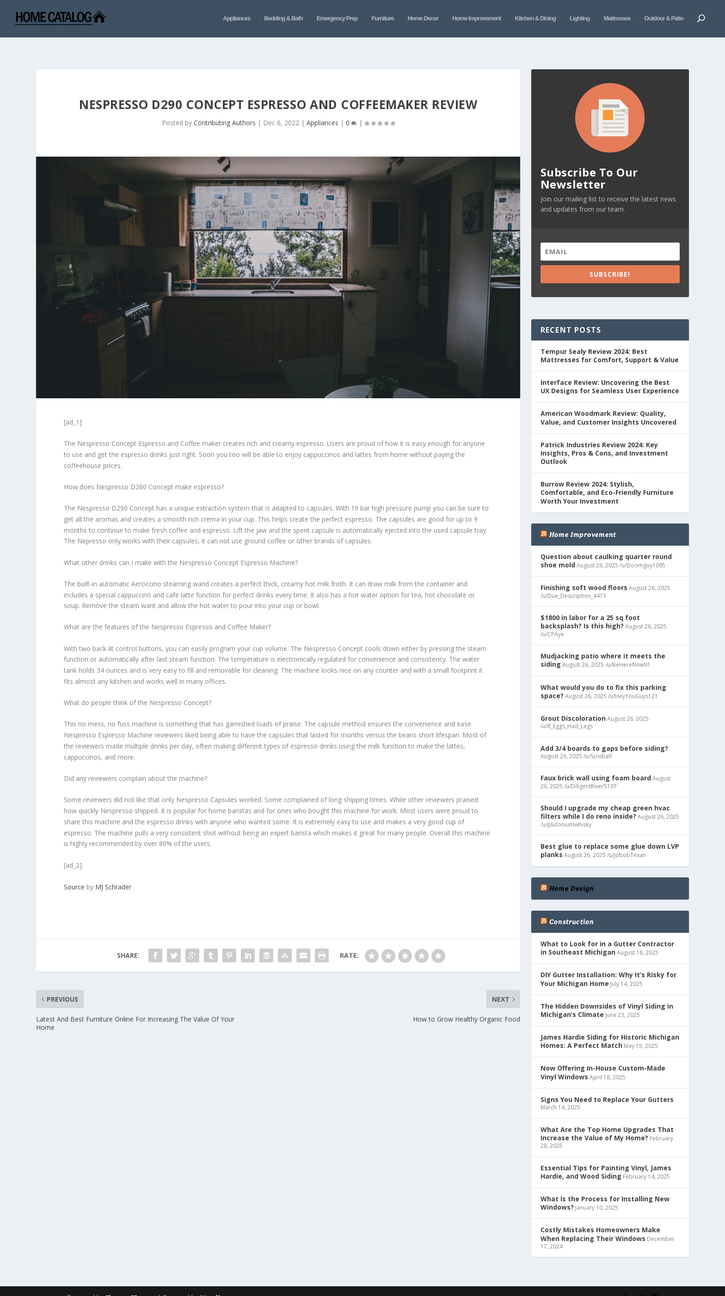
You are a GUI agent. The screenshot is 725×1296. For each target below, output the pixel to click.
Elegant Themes (130, 1283)
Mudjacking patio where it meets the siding (603, 646)
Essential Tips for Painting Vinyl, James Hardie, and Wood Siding (606, 1158)
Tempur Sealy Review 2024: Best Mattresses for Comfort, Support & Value (610, 341)
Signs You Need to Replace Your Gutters (607, 1085)
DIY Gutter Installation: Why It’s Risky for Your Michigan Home (608, 965)
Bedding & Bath (283, 17)
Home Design (571, 874)
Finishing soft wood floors (584, 573)
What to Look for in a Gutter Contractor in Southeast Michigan (607, 934)
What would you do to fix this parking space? (603, 677)
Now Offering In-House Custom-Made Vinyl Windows (603, 1058)
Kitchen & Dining (535, 17)
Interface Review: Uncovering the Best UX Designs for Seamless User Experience (610, 372)
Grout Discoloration (573, 704)
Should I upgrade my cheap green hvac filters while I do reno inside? (605, 798)
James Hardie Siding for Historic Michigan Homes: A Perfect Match (610, 1027)
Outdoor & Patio (663, 17)
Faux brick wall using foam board (596, 764)
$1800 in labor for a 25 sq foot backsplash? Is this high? (590, 607)
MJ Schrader (113, 873)
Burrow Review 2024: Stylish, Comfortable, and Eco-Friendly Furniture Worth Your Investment (607, 478)
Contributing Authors (225, 108)
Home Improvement (476, 17)
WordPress (217, 1283)
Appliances (236, 17)
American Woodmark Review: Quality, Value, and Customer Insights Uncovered (608, 403)
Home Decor (422, 17)
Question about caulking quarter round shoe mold (606, 546)
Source (74, 873)
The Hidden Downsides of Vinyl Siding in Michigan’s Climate (607, 996)
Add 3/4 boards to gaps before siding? (604, 734)
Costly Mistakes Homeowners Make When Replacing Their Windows (600, 1220)
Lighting (580, 17)
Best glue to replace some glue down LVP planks (610, 836)
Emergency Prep (337, 17)
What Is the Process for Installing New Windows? (605, 1189)
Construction (571, 908)
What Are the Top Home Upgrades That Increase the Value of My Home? (607, 1119)
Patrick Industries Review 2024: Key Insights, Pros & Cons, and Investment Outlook (604, 439)
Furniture (382, 17)
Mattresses (616, 17)
